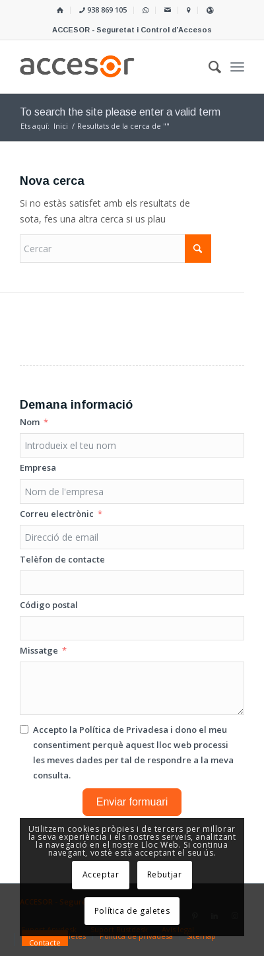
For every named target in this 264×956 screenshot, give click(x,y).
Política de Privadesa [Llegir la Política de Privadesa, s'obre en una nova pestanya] (123, 729)
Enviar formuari (132, 801)
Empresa (38, 467)
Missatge (39, 650)
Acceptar (100, 874)
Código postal (49, 605)
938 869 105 (103, 10)
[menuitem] (60, 10)
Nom (30, 422)
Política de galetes (132, 910)
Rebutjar (164, 874)
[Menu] (237, 67)
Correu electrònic (57, 514)
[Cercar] (115, 248)
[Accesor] (109, 66)
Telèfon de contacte (62, 559)
